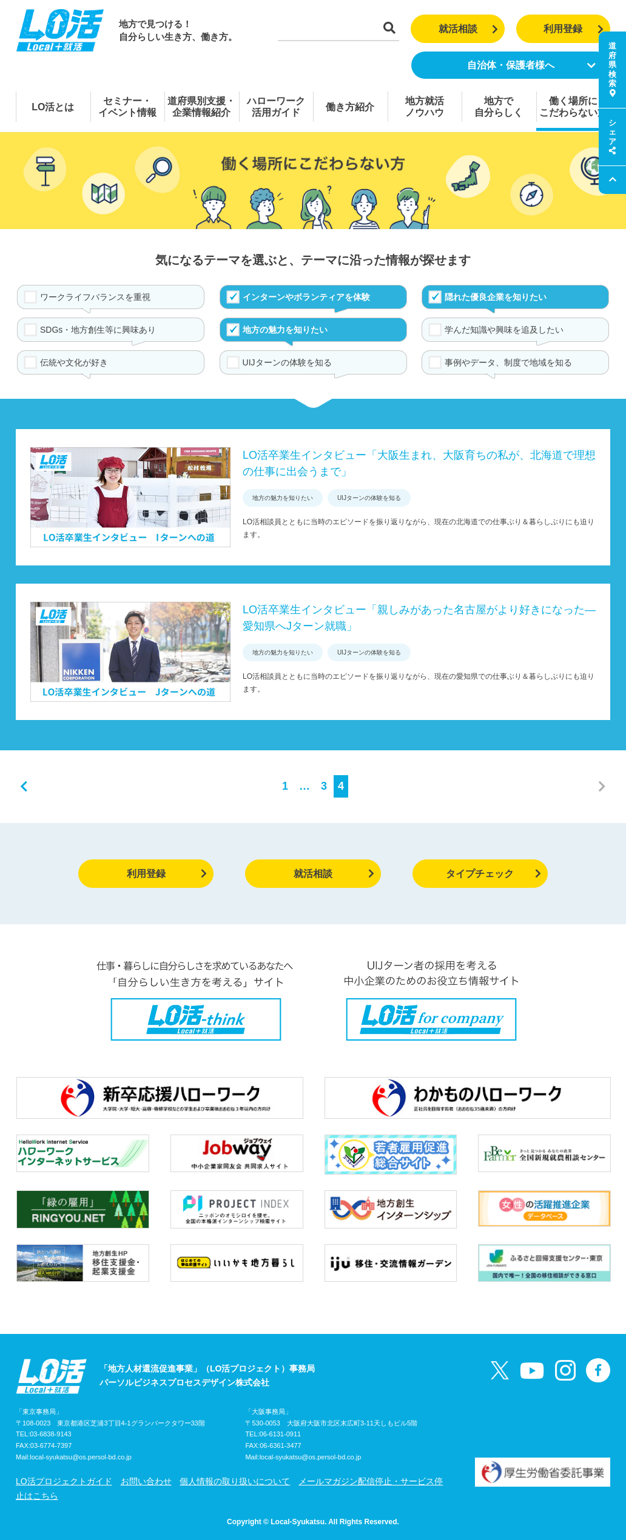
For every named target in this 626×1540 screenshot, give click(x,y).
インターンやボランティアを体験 (306, 297)
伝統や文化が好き (74, 362)
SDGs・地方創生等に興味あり (98, 330)
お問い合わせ (146, 1481)
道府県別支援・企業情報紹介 (201, 107)
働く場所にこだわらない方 (573, 107)
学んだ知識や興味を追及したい (504, 330)
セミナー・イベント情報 (127, 107)
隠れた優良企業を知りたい (496, 297)
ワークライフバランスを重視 (95, 297)
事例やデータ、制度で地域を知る (508, 362)
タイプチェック (493, 873)
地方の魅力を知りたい (285, 330)
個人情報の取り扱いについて (235, 1481)
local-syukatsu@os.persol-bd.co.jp (81, 1457)
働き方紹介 (350, 107)
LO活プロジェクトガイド (64, 1481)
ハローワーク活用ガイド (276, 107)
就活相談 (469, 29)
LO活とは (53, 107)
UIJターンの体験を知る (287, 362)
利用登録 (574, 29)
